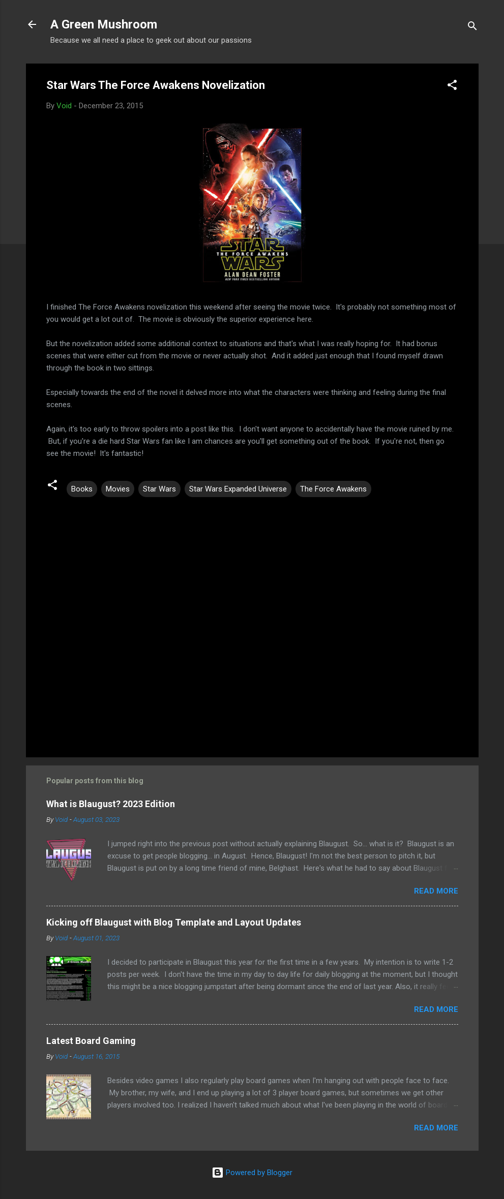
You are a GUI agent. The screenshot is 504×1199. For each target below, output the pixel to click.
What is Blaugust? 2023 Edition (110, 803)
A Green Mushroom (103, 24)
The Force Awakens (333, 489)
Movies (118, 489)
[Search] (472, 27)
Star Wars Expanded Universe (238, 489)
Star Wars (159, 489)
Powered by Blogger (252, 1172)
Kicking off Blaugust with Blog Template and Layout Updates (173, 922)
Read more (436, 891)
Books (82, 489)
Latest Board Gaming (91, 1040)
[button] (452, 87)
